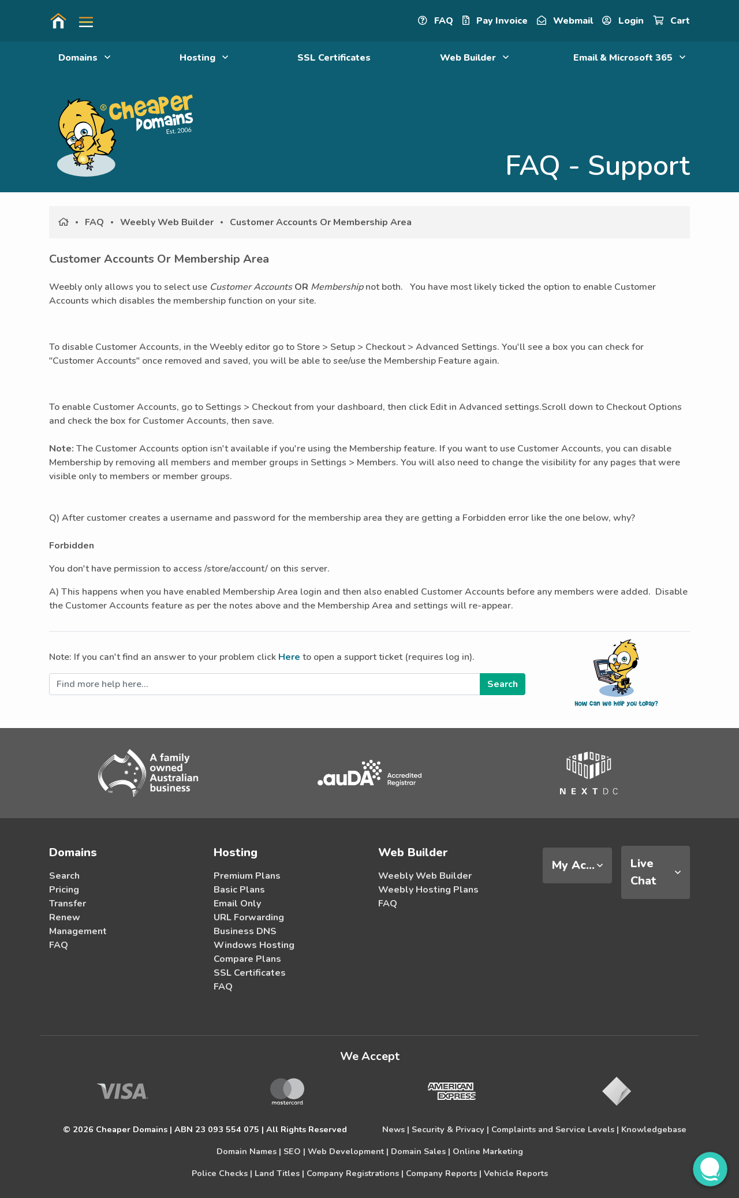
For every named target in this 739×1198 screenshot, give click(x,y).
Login (623, 20)
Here (289, 657)
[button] (81, 20)
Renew (64, 917)
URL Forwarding (249, 917)
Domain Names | (249, 1151)
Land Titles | (279, 1173)
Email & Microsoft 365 (629, 57)
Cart (671, 20)
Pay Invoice (495, 20)
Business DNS (245, 931)
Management (78, 931)
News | (395, 1129)
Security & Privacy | (450, 1129)
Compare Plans (247, 959)
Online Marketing (488, 1151)
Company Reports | (444, 1173)
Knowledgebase (653, 1129)
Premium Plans (247, 875)
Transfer (67, 903)
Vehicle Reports (516, 1173)
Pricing (64, 889)
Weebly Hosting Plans (428, 889)
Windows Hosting (254, 945)
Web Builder (474, 57)
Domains (84, 57)
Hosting (204, 57)
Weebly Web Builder (167, 222)
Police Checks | (222, 1173)
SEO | (294, 1151)
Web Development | (348, 1151)
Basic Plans (239, 889)
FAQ (435, 20)
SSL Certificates (334, 57)
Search (64, 875)
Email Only (237, 903)
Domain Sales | (420, 1151)
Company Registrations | (355, 1173)
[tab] (577, 865)
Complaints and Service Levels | (555, 1129)
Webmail (565, 20)
